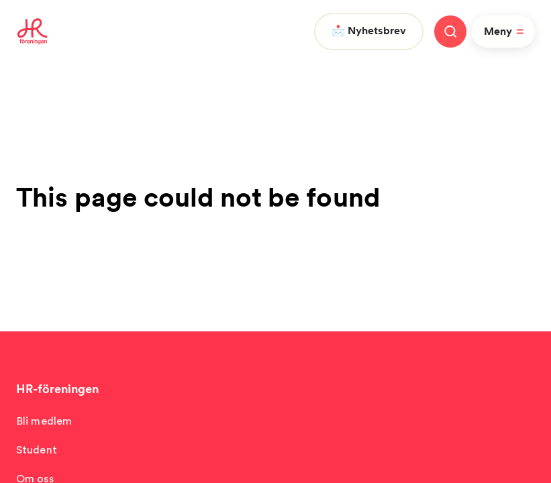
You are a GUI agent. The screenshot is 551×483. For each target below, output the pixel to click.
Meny (506, 31)
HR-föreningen (57, 389)
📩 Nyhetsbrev (369, 30)
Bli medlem (44, 421)
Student (36, 449)
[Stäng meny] (450, 31)
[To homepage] (32, 31)
